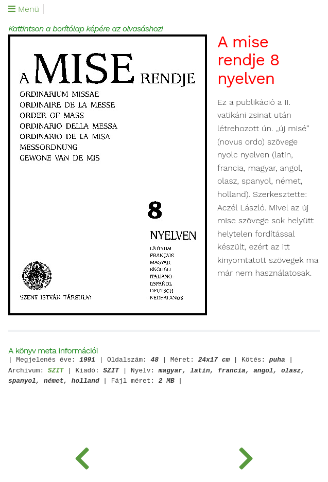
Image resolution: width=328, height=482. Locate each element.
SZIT (56, 371)
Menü (23, 9)
